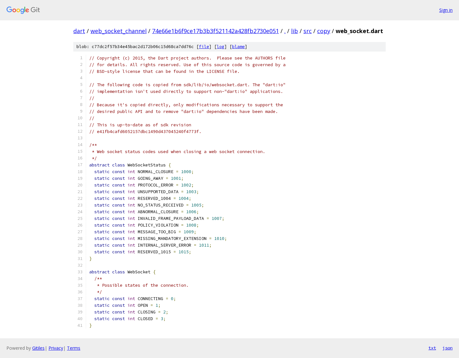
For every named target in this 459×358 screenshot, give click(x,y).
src (307, 31)
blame (238, 46)
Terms (73, 348)
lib (294, 31)
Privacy (55, 348)
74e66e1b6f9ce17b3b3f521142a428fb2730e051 (215, 31)
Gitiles (38, 348)
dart (79, 31)
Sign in (446, 10)
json (447, 348)
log (220, 46)
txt (432, 348)
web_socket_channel (119, 31)
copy (323, 31)
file (204, 46)
